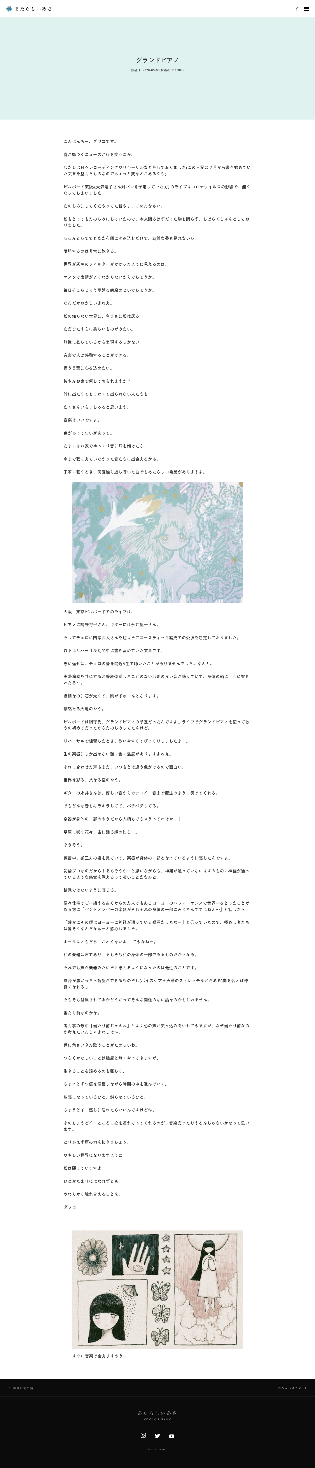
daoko (178, 70)
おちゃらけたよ (290, 1388)
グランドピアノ (157, 60)
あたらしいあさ (33, 8)
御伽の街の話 (23, 1388)
